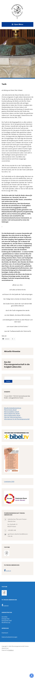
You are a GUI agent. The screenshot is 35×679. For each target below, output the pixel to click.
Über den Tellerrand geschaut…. (13, 417)
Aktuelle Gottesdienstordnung (12, 408)
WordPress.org (6, 622)
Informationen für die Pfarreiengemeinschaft (16, 419)
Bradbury (11, 650)
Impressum (5, 632)
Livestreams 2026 (9, 481)
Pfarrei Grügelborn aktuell (11, 411)
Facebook (7, 570)
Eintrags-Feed (5, 618)
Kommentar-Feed (7, 620)
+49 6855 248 (12, 530)
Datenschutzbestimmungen (9, 637)
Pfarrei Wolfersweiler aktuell (12, 415)
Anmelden (4, 617)
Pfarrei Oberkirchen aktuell (11, 413)
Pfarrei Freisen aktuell (10, 410)
